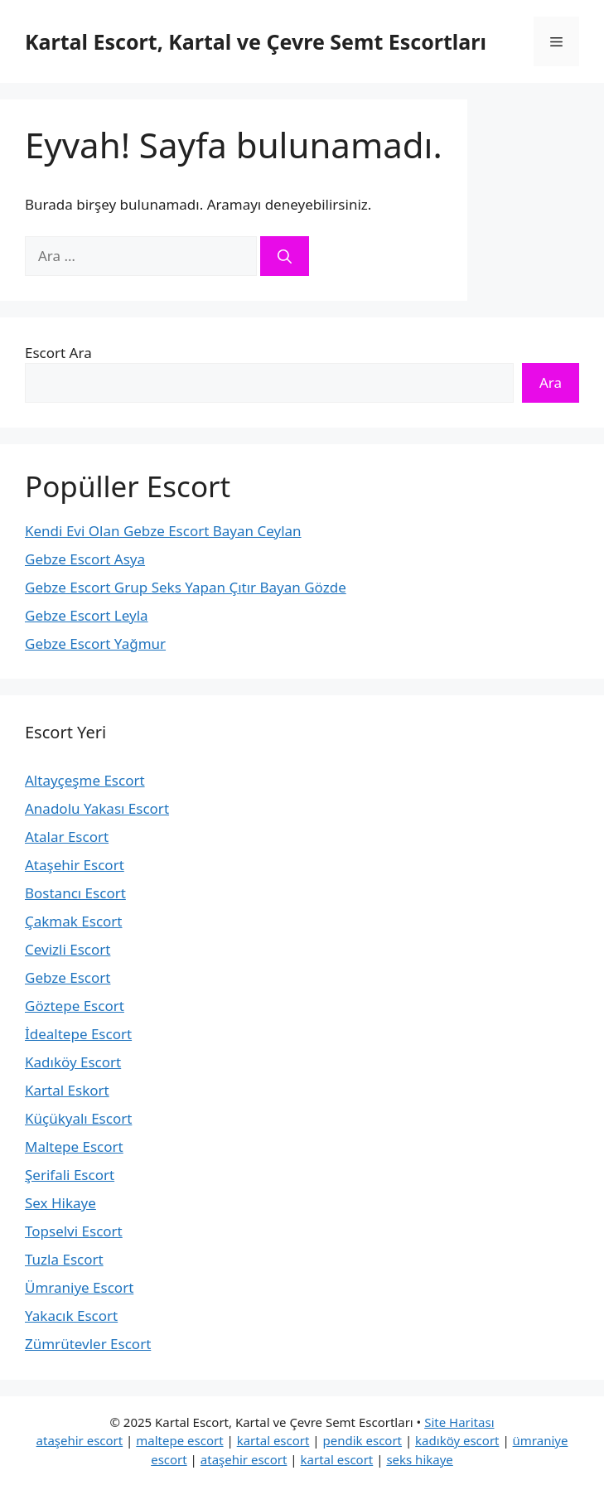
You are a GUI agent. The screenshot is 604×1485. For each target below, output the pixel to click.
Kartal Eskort (67, 1090)
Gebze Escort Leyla (86, 615)
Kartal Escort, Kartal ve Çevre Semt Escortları (255, 41)
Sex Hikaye (60, 1202)
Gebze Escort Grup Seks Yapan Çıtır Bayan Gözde (185, 587)
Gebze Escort (67, 977)
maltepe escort (179, 1440)
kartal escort (273, 1440)
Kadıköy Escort (73, 1061)
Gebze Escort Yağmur (95, 643)
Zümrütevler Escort (88, 1343)
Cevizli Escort (67, 949)
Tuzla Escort (64, 1259)
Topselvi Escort (74, 1231)
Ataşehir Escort (74, 864)
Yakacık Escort (71, 1315)
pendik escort (363, 1440)
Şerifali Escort (69, 1174)
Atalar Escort (67, 836)
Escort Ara (58, 352)
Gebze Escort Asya (85, 558)
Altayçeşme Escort (85, 780)
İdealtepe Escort (78, 1033)
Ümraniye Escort (79, 1287)
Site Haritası (459, 1422)
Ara (550, 382)
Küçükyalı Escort (78, 1118)
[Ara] (284, 256)
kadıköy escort (457, 1440)
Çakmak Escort (74, 921)
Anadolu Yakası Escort (97, 808)
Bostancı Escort (75, 892)
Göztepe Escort (74, 1005)
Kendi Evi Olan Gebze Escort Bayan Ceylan (163, 530)
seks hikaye (419, 1459)
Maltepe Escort (74, 1146)
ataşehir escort (79, 1440)
